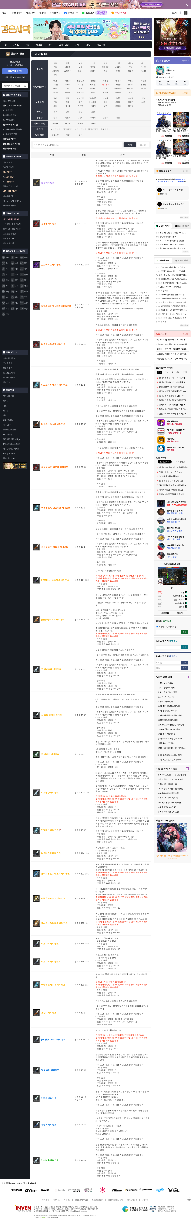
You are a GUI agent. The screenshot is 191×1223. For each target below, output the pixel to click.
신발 (93, 112)
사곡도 (118, 67)
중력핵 (80, 106)
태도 (143, 63)
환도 (118, 71)
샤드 (143, 102)
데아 (16, 308)
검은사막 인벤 (17, 53)
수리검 (130, 98)
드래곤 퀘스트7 (9, 453)
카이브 (143, 67)
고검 (68, 102)
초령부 (55, 92)
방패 (55, 98)
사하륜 (55, 85)
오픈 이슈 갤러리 (9, 358)
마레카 (130, 102)
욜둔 (80, 88)
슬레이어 (67, 71)
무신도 (130, 81)
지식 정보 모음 (10, 134)
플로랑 (93, 67)
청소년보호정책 (97, 1200)
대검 (55, 81)
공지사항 (144, 1200)
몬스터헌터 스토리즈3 (11, 444)
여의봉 (143, 71)
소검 (105, 63)
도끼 (93, 63)
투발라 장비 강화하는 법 (167, 784)
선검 (93, 92)
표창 (143, 98)
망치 (105, 71)
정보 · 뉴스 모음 (9, 101)
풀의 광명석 (93, 129)
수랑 (16, 263)
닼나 (7, 280)
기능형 (80, 123)
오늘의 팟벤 (7, 368)
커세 (16, 297)
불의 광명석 (55, 129)
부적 (80, 63)
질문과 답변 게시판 (10, 186)
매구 (16, 303)
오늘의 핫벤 (7, 363)
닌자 (25, 274)
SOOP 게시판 (8, 167)
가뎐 (7, 291)
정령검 (93, 81)
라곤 (80, 102)
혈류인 (143, 85)
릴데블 (105, 92)
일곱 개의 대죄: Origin (11, 439)
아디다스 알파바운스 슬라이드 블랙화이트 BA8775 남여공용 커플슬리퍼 (173, 344)
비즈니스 (56, 1200)
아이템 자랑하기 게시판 (12, 201)
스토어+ (185, 93)
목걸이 (67, 118)
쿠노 (16, 274)
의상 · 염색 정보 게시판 (12, 229)
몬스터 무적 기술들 (165, 683)
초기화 (143, 145)
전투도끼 (105, 67)
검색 (25, 85)
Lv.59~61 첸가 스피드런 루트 (169, 729)
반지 (55, 118)
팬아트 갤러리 (8, 243)
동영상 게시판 (8, 238)
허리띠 (93, 118)
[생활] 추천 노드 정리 (166, 743)
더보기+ (185, 61)
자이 (7, 263)
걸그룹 (5, 410)
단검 (68, 98)
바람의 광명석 (80, 129)
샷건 (105, 106)
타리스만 (80, 98)
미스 (25, 280)
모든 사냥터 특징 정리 (166, 697)
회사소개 (45, 1200)
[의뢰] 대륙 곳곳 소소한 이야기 (170, 715)
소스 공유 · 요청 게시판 (12, 224)
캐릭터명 (171, 627)
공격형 (55, 123)
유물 (118, 118)
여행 (5, 415)
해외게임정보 (8, 420)
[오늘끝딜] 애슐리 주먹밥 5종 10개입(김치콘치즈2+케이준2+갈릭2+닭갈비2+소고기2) (173, 354)
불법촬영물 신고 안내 (115, 1200)
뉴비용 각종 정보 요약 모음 (168, 812)
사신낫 (67, 81)
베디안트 (105, 85)
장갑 (80, 112)
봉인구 (130, 106)
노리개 (105, 98)
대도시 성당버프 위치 (166, 687)
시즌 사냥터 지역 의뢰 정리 (168, 798)
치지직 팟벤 (7, 162)
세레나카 (55, 71)
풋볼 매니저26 (8, 458)
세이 (7, 297)
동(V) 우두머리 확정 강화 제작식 (170, 738)
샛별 (131, 67)
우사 (7, 303)
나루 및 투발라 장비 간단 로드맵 (170, 779)
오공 (25, 308)
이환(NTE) (170, 70)
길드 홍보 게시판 (9, 196)
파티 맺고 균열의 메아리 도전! (169, 802)
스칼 (25, 303)
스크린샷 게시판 (9, 234)
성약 (55, 75)
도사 (7, 308)
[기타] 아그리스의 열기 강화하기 (170, 760)
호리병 (118, 106)
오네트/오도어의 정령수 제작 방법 (171, 725)
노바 (25, 291)
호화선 (80, 71)
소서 (25, 257)
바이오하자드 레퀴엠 (11, 449)
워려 (7, 257)
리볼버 (130, 71)
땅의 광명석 (68, 129)
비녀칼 (67, 106)
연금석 (105, 118)
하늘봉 (105, 81)
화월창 (143, 81)
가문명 (160, 627)
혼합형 (93, 123)
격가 (16, 280)
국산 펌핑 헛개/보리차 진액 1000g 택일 (172, 358)
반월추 (67, 67)
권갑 (55, 67)
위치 (7, 274)
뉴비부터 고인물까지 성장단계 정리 (172, 775)
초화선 (67, 92)
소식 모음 (8, 110)
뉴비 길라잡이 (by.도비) (167, 807)
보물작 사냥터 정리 (165, 701)
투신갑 (118, 85)
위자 (25, 269)
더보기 (180, 613)
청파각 (130, 85)
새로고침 (183, 217)
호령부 (93, 71)
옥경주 (118, 92)
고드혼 (80, 85)
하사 (16, 291)
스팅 (105, 88)
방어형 (67, 123)
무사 (25, 263)
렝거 (16, 257)
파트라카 (130, 88)
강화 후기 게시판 (9, 205)
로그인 (174, 13)
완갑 (55, 102)
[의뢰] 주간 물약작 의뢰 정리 (169, 706)
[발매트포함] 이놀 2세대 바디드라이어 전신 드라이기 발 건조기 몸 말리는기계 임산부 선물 (173, 339)
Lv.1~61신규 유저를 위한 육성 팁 (170, 788)
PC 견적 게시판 (9, 377)
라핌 (7, 314)
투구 (55, 112)
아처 (16, 286)
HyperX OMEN (9, 429)
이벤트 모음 (8, 120)
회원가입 (8, 77)
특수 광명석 (105, 129)
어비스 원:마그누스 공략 (167, 692)
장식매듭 (93, 98)
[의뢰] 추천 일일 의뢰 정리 (168, 711)
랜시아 (118, 81)
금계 (105, 102)
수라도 (67, 85)
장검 (55, 63)
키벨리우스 (118, 88)
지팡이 (130, 63)
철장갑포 (80, 81)
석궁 (80, 67)
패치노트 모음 (9, 115)
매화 (16, 269)
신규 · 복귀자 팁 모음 (12, 129)
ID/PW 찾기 (20, 77)
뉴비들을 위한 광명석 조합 (168, 793)
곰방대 (93, 106)
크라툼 (118, 102)
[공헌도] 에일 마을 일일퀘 (168, 720)
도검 (118, 63)
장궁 (68, 63)
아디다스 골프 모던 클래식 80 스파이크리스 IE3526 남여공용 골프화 (173, 349)
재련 (80, 135)
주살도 (93, 88)
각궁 (118, 98)
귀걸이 (80, 118)
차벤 (5, 406)
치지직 (5, 401)
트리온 (143, 88)
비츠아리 (93, 102)
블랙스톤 (55, 135)
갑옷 (68, 112)
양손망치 (80, 92)
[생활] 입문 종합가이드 (166, 734)
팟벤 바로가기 (8, 396)
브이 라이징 (7, 434)
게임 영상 (6, 425)
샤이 (25, 286)
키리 (7, 269)
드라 (25, 297)
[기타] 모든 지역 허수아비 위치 (170, 755)
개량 (68, 135)
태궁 (55, 88)
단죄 (131, 92)
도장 (55, 106)
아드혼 (93, 85)
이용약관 (67, 1200)
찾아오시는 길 (132, 1200)
